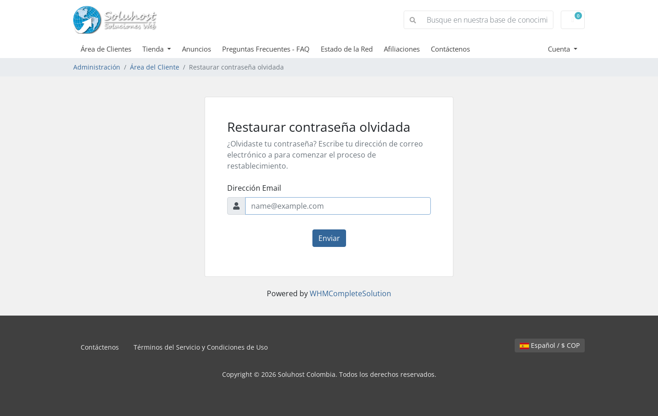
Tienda (153, 48)
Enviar (329, 238)
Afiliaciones (402, 48)
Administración (96, 67)
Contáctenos (450, 48)
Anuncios (196, 48)
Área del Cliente (154, 67)
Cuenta (560, 48)
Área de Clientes (106, 48)
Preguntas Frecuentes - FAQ (266, 48)
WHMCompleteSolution (350, 293)
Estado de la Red (347, 48)
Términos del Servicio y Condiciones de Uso (201, 347)
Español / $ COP (550, 345)
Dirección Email (254, 188)
